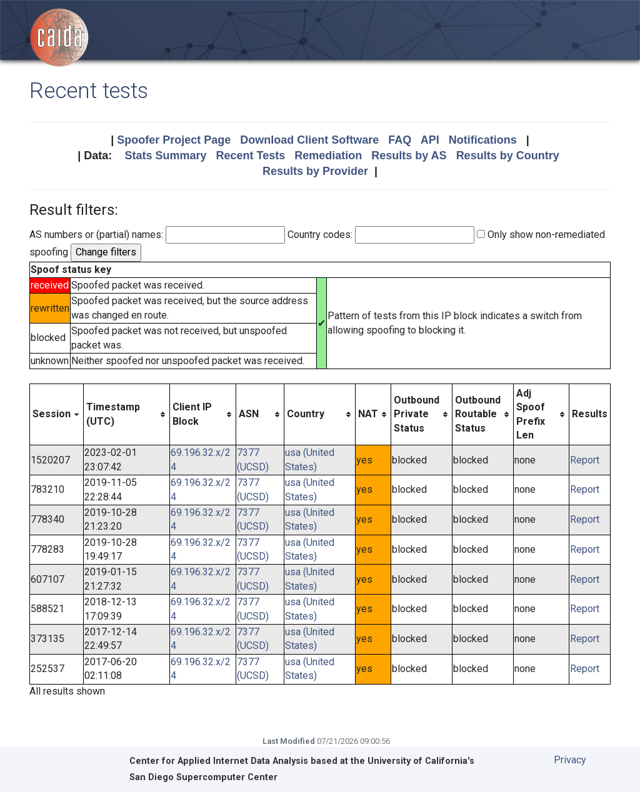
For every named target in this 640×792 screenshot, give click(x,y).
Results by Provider (315, 171)
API (430, 140)
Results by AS (408, 155)
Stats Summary (165, 155)
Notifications (483, 140)
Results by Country (507, 155)
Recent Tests (250, 155)
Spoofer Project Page (174, 140)
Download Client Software (309, 140)
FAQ (399, 140)
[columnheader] (57, 414)
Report (584, 460)
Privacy (570, 760)
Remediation (328, 155)
